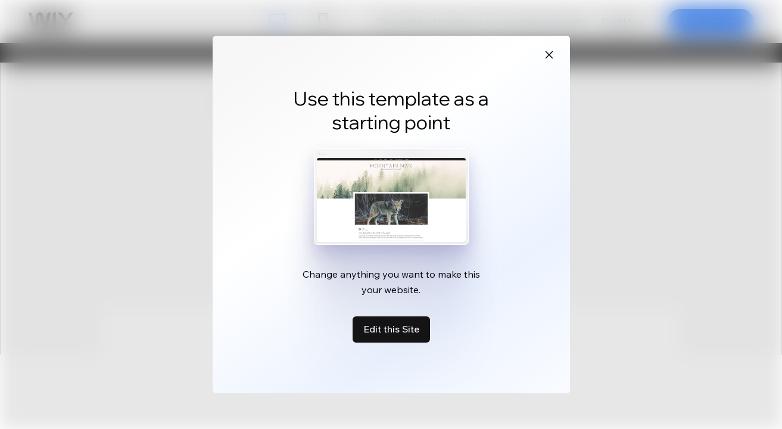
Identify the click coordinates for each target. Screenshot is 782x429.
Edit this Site (391, 329)
